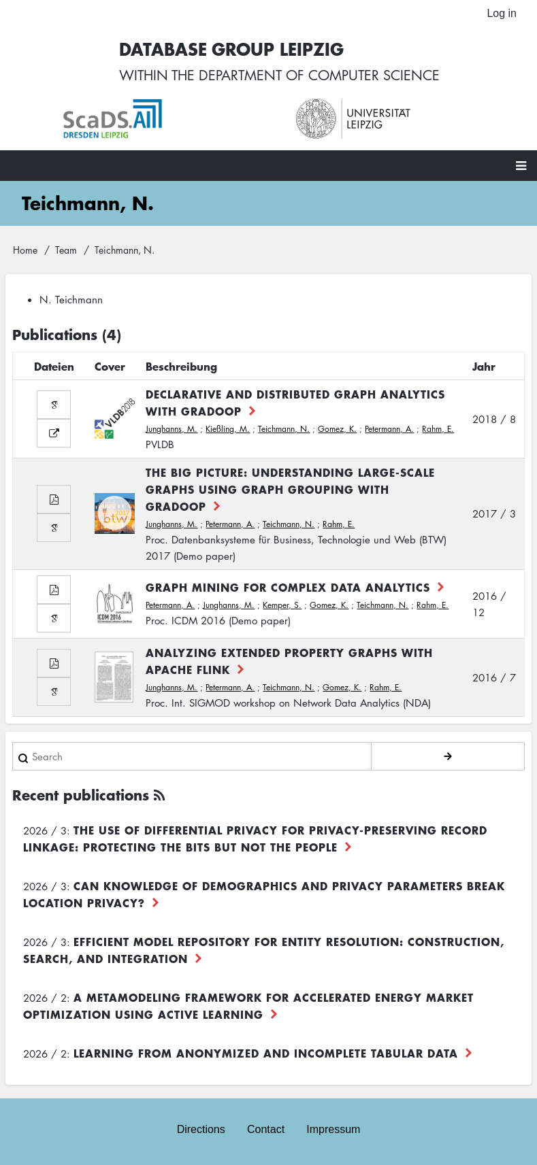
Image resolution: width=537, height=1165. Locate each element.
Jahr (483, 366)
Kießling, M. (228, 429)
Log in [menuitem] (502, 13)
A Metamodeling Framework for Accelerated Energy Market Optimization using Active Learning (248, 1005)
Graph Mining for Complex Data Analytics (288, 587)
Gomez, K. (337, 429)
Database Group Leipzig (231, 48)
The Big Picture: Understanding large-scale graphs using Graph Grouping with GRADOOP (290, 489)
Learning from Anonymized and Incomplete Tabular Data (266, 1053)
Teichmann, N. (284, 429)
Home (25, 249)
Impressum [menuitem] (333, 1129)
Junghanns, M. (171, 429)
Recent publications (80, 795)
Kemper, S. (282, 605)
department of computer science (319, 74)
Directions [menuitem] (201, 1129)
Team (66, 249)
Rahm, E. (438, 429)
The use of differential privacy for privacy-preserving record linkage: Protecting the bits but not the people (255, 838)
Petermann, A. (389, 429)
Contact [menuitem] (265, 1129)
